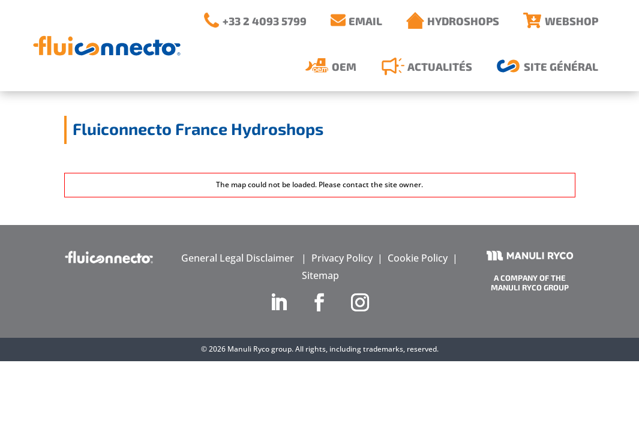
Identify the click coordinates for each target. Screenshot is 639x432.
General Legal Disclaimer (237, 258)
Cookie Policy (418, 258)
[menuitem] (255, 21)
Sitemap (320, 275)
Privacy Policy (342, 258)
